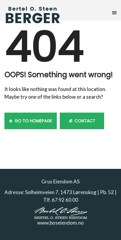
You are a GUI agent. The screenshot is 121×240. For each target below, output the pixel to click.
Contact (82, 121)
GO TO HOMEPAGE (30, 121)
